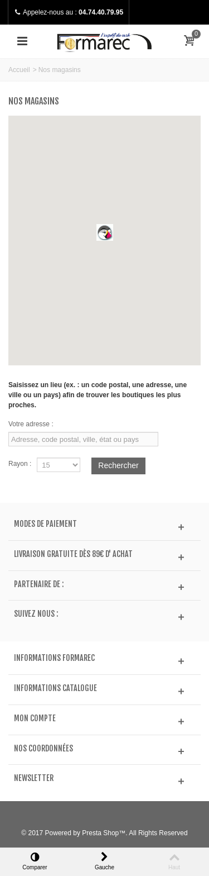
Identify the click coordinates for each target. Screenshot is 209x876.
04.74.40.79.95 (101, 12)
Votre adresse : (31, 424)
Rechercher (118, 465)
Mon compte (35, 718)
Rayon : (19, 464)
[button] (104, 232)
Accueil (19, 70)
